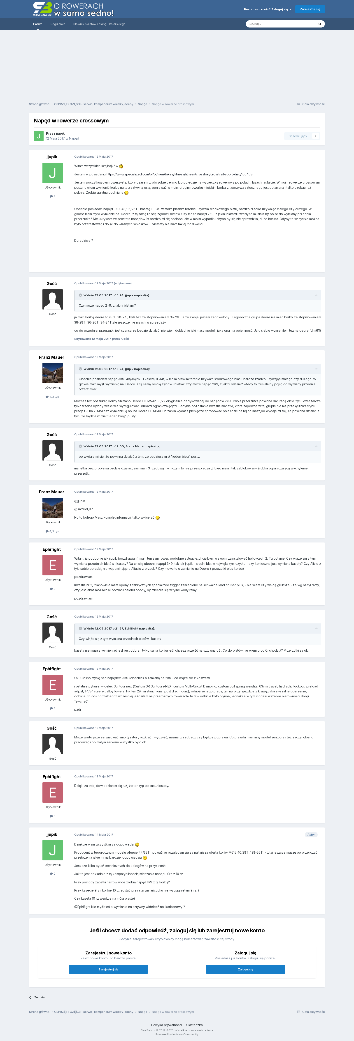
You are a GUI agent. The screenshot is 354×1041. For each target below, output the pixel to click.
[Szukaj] (269, 24)
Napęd (74, 138)
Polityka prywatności (166, 1025)
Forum (37, 26)
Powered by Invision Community (177, 1034)
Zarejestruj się (310, 9)
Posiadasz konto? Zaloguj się (267, 9)
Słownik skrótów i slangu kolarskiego (99, 24)
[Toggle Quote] (81, 295)
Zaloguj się (245, 969)
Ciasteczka (194, 1025)
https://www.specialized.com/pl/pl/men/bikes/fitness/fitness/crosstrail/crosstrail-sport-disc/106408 (180, 174)
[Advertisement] (177, 64)
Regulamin (58, 24)
